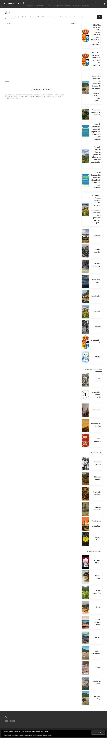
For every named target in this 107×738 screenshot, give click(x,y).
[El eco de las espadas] (85, 425)
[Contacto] (85, 357)
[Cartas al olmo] (85, 577)
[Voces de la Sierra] (85, 281)
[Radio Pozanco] (85, 440)
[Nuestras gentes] (85, 463)
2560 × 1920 (40, 17)
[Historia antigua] (85, 478)
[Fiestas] (85, 327)
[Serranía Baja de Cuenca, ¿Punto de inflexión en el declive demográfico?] (85, 156)
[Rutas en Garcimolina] (85, 653)
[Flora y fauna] (85, 539)
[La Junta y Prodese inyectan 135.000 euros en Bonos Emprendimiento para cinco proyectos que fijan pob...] (85, 209)
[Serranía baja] (85, 698)
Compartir (47, 89)
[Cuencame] (85, 410)
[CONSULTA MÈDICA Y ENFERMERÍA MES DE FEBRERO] (85, 59)
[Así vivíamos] (85, 380)
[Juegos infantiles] (85, 509)
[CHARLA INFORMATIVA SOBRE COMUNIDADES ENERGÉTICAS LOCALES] (85, 35)
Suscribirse (35, 89)
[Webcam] (85, 236)
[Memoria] (85, 311)
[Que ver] (85, 637)
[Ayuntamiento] (85, 342)
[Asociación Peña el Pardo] (85, 395)
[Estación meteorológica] (85, 266)
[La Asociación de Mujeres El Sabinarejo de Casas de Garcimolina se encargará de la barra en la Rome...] (85, 87)
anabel (9, 17)
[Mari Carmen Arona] (85, 622)
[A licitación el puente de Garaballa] (85, 113)
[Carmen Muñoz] (85, 562)
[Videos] (85, 668)
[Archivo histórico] (85, 251)
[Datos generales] (85, 592)
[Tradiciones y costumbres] (85, 524)
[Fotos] (85, 607)
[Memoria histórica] (85, 494)
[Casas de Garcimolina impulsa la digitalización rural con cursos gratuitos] (85, 132)
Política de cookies (47, 735)
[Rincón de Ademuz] (85, 683)
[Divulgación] (85, 296)
